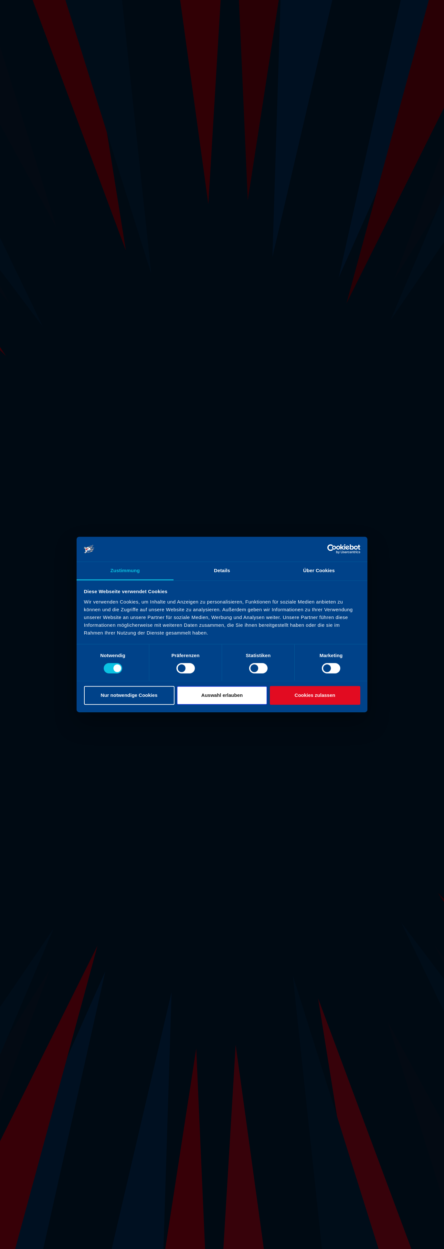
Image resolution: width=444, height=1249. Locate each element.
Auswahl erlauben (222, 695)
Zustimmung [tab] (125, 570)
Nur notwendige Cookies (129, 695)
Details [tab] (222, 570)
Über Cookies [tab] (319, 570)
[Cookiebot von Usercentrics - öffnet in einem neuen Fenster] (332, 549)
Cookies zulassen (315, 695)
